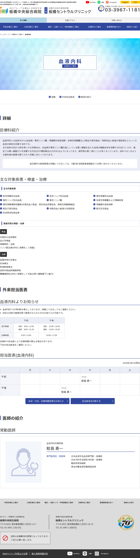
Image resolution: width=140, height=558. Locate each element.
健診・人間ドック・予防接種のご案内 (59, 502)
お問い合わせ (117, 20)
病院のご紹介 (129, 502)
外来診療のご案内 (11, 502)
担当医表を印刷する (91, 401)
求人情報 (23, 20)
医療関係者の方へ (106, 502)
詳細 (53, 96)
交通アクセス (70, 20)
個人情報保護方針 (40, 553)
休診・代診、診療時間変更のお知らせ (46, 401)
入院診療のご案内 (33, 502)
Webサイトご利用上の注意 (15, 553)
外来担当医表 (68, 96)
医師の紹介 (86, 96)
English (125, 2)
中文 (135, 2)
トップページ (4, 34)
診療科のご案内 (17, 34)
